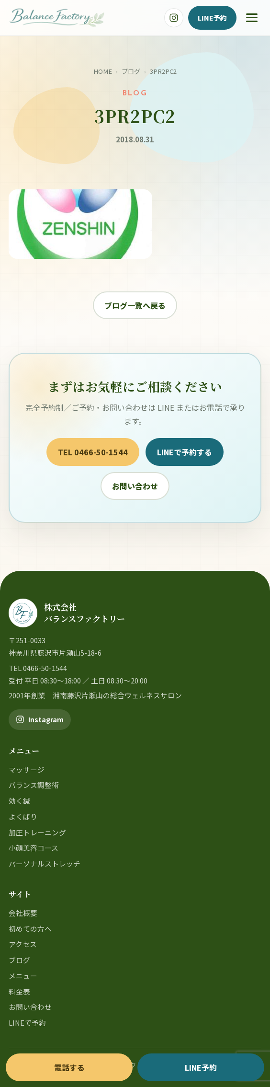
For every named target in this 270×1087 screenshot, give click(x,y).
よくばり (23, 816)
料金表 (19, 991)
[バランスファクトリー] (57, 17)
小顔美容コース (33, 848)
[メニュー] (251, 17)
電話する (69, 1067)
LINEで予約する (184, 452)
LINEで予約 (27, 1023)
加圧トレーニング (37, 832)
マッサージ (27, 769)
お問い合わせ (135, 486)
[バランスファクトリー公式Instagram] (173, 17)
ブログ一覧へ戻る (135, 305)
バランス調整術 (34, 785)
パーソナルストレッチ (44, 863)
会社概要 (23, 913)
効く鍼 (19, 801)
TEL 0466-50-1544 (93, 452)
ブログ (131, 71)
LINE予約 (212, 17)
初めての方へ (30, 929)
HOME (102, 71)
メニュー (23, 976)
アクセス (23, 944)
